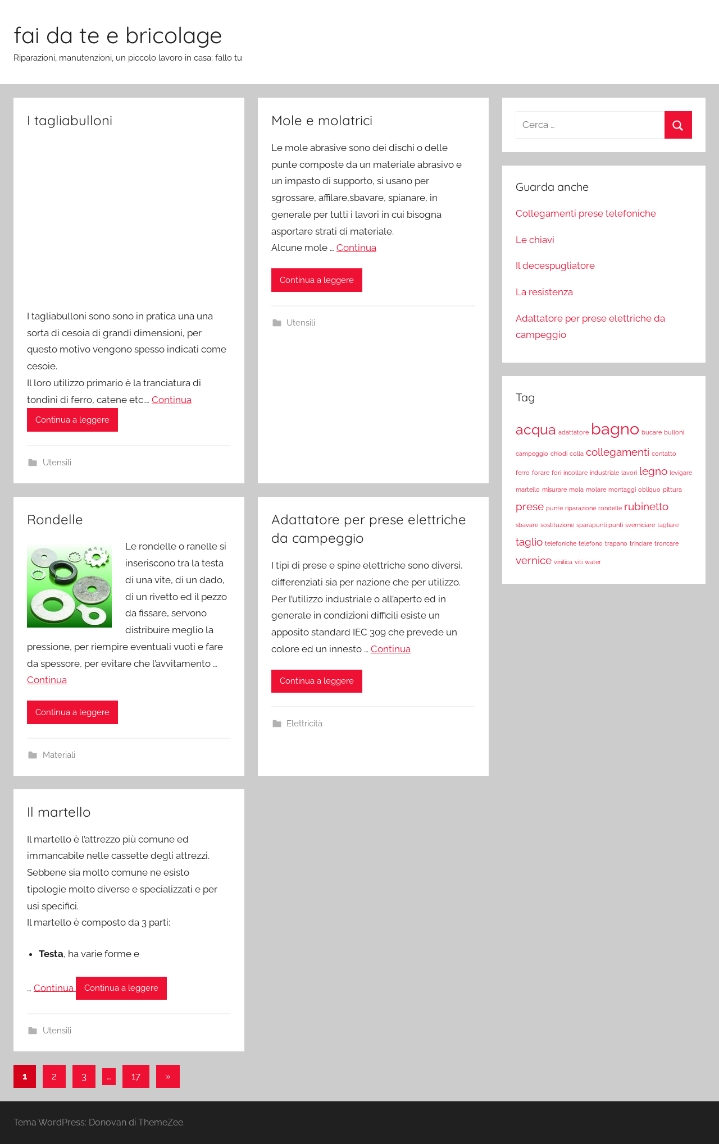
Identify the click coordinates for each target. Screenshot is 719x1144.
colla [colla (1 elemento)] (577, 453)
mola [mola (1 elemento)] (576, 489)
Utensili (57, 462)
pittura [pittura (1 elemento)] (672, 489)
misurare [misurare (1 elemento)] (554, 489)
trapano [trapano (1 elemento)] (616, 543)
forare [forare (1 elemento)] (540, 472)
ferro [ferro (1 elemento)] (523, 472)
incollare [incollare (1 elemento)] (575, 472)
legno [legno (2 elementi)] (653, 471)
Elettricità (304, 724)
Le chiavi (535, 239)
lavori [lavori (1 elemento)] (629, 472)
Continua (172, 399)
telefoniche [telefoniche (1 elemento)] (560, 543)
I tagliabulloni (69, 120)
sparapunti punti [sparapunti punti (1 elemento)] (599, 524)
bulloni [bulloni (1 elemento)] (674, 432)
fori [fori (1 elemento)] (556, 472)
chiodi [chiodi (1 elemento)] (558, 453)
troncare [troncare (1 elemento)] (666, 543)
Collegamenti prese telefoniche (586, 213)
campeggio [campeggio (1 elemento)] (532, 453)
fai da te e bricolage (117, 35)
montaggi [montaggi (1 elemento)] (622, 489)
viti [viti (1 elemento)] (579, 562)
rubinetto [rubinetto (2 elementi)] (646, 506)
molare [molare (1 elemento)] (596, 489)
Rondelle (55, 519)
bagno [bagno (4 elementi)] (615, 428)
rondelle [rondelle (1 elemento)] (610, 508)
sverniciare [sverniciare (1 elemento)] (640, 524)
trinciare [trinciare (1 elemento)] (641, 543)
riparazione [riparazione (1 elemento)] (580, 508)
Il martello (59, 811)
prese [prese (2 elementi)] (530, 506)
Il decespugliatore (555, 265)
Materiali (59, 755)
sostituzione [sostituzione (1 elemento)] (557, 524)
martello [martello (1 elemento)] (528, 489)
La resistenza (544, 292)
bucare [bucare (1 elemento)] (651, 432)
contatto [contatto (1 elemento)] (664, 453)
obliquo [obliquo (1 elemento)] (649, 489)
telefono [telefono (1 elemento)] (591, 543)
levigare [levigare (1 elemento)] (681, 472)
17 (135, 1076)
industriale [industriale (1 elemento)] (604, 472)
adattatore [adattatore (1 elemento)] (573, 432)
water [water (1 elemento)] (593, 562)
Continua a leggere (72, 420)
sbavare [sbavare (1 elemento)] (527, 524)
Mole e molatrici (321, 120)
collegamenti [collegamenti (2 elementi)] (617, 452)
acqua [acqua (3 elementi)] (536, 430)
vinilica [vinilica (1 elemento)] (563, 562)
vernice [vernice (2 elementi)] (534, 560)
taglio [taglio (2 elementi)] (529, 542)
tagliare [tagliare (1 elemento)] (668, 524)
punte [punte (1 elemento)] (554, 508)
